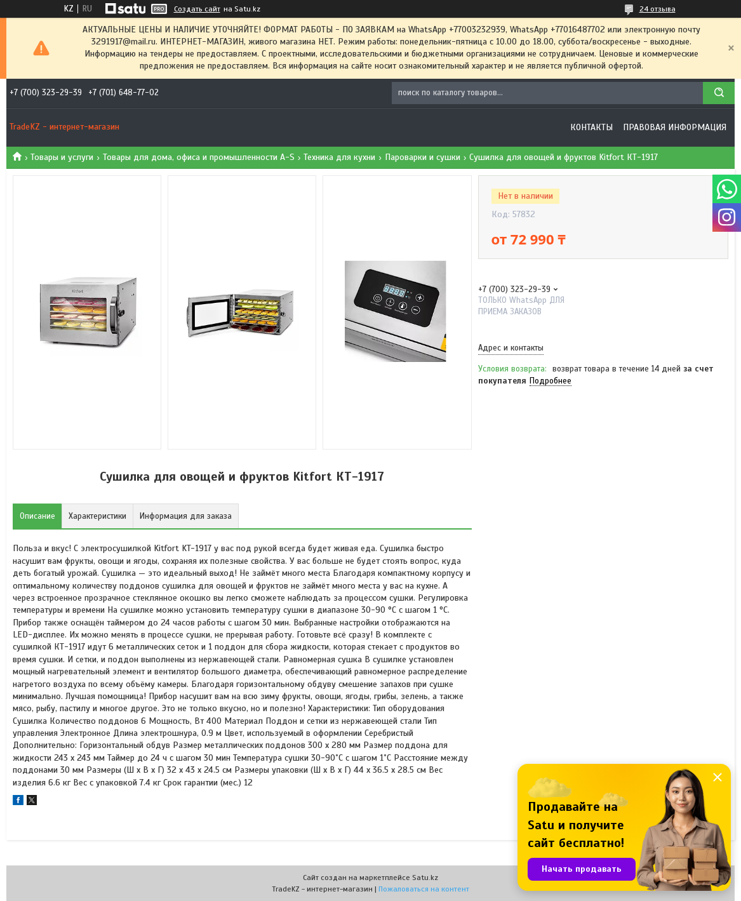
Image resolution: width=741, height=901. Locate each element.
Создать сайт (197, 8)
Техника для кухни (339, 157)
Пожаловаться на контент (423, 888)
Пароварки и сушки (422, 157)
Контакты (591, 127)
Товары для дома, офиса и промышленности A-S (199, 157)
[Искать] (719, 93)
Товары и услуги (61, 157)
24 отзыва (657, 8)
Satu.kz (425, 877)
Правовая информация (674, 127)
